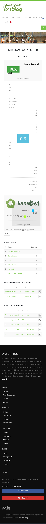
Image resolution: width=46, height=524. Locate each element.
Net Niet (11, 269)
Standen (5, 433)
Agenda (5, 402)
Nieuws (5, 391)
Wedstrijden (13, 35)
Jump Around (12, 264)
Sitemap (5, 464)
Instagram (27, 17)
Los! (9, 260)
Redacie (5, 398)
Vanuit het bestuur (9, 395)
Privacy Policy (23, 518)
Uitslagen (6, 440)
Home (4, 35)
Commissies (7, 416)
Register (7, 22)
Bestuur (5, 412)
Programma (7, 436)
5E (5, 320)
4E (5, 324)
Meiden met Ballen (15, 273)
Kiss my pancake (14, 251)
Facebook (16, 17)
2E (5, 334)
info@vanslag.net (15, 486)
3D (6, 329)
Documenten (7, 423)
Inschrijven (38, 17)
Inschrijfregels (8, 457)
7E (5, 315)
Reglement (6, 419)
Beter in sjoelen (14, 256)
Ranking (5, 443)
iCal (6, 233)
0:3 (21, 291)
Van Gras (6, 17)
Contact (5, 453)
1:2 (22, 329)
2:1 (21, 296)
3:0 (22, 320)
